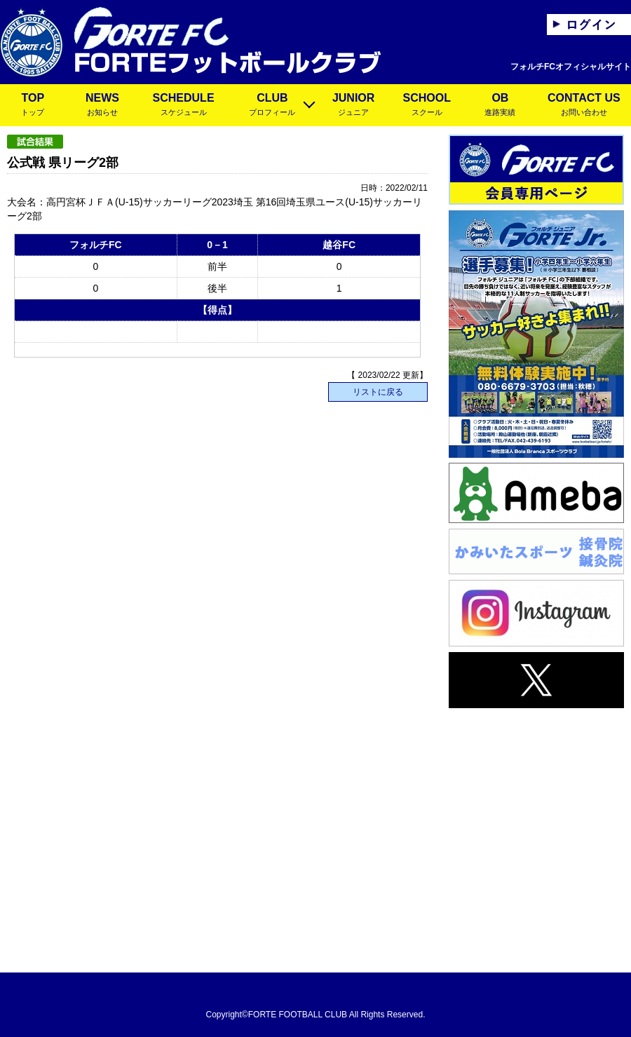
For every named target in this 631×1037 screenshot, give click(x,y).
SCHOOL (426, 105)
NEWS (102, 105)
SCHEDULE (183, 105)
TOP (33, 105)
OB (500, 105)
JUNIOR (353, 105)
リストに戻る (378, 392)
